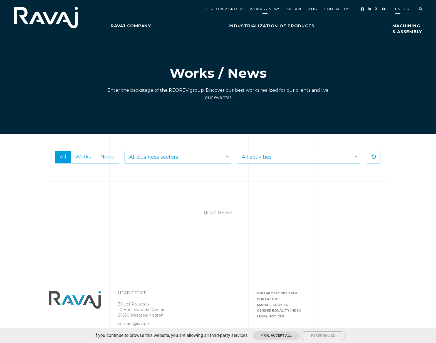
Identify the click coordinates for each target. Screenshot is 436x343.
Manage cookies (272, 305)
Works (83, 157)
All (63, 157)
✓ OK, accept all (276, 335)
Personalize (323, 335)
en (397, 9)
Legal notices (270, 316)
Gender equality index (279, 310)
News (107, 157)
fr (406, 9)
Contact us (268, 299)
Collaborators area (277, 293)
